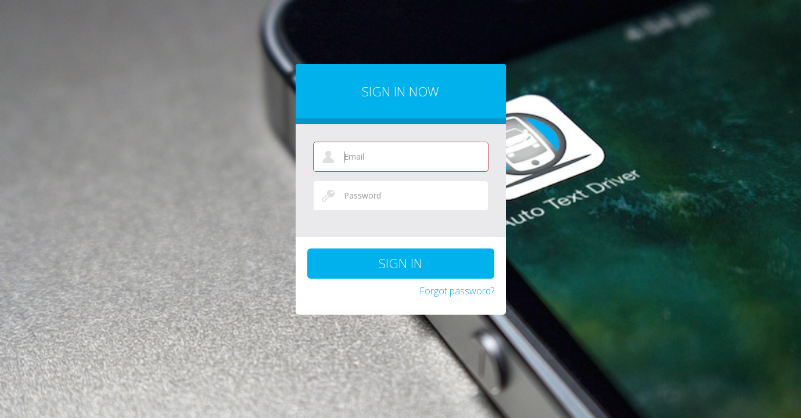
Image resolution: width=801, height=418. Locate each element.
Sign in (400, 263)
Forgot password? (456, 290)
